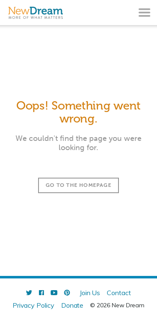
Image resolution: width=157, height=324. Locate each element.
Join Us (90, 292)
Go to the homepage (78, 185)
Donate (72, 305)
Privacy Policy (33, 305)
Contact (119, 292)
